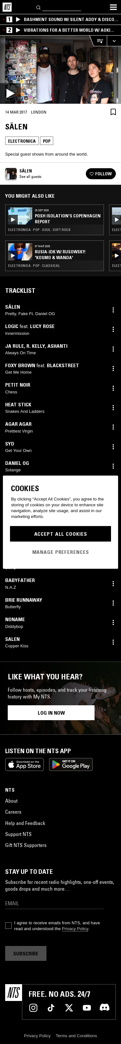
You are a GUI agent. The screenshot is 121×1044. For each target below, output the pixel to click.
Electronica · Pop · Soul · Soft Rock (39, 229)
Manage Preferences (60, 552)
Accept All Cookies (60, 534)
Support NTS (18, 834)
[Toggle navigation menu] (113, 7)
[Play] (60, 70)
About (11, 800)
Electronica (22, 141)
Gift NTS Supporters (25, 845)
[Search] (38, 7)
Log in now (51, 712)
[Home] (7, 7)
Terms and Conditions (76, 1035)
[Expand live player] (114, 41)
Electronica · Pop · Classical (34, 265)
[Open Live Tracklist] (98, 41)
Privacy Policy (75, 928)
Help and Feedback (25, 823)
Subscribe (25, 953)
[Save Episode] (113, 112)
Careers (13, 811)
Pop (46, 141)
